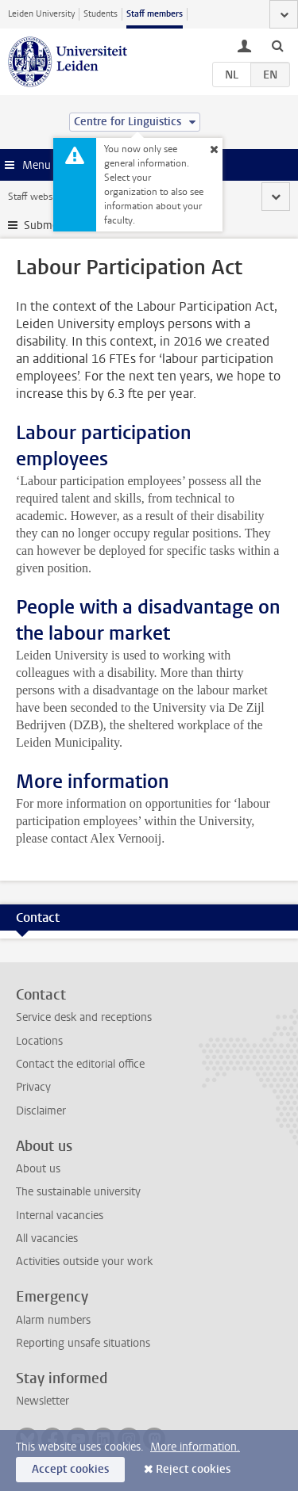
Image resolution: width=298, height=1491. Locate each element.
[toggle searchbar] (277, 45)
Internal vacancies (59, 1215)
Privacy (33, 1087)
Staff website (35, 196)
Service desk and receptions (84, 1017)
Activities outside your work (84, 1261)
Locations (39, 1041)
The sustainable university (78, 1191)
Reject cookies (193, 1469)
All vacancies (47, 1238)
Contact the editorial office (80, 1064)
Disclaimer (41, 1110)
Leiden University (41, 14)
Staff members (154, 14)
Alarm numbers (53, 1320)
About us (38, 1168)
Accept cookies (70, 1469)
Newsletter (42, 1401)
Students (100, 14)
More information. (195, 1447)
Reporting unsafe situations (83, 1343)
